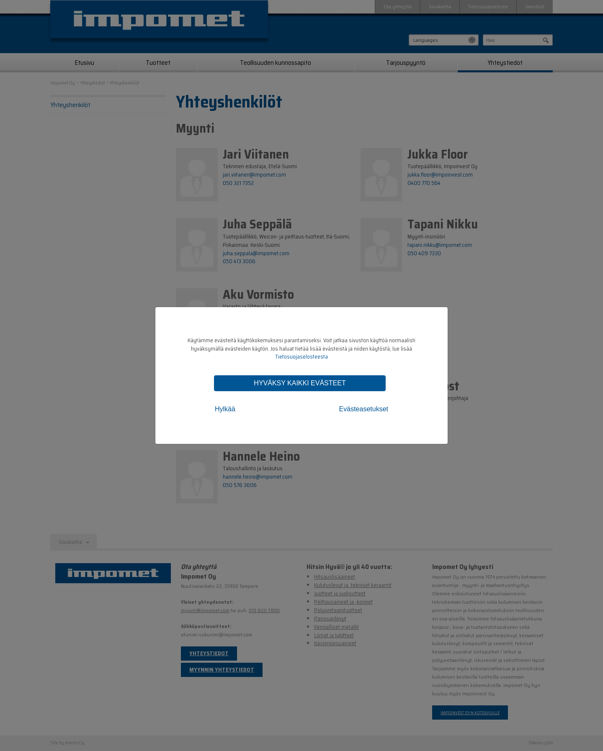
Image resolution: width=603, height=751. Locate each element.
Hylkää (225, 409)
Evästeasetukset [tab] (363, 409)
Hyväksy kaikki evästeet (299, 383)
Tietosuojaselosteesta (301, 356)
